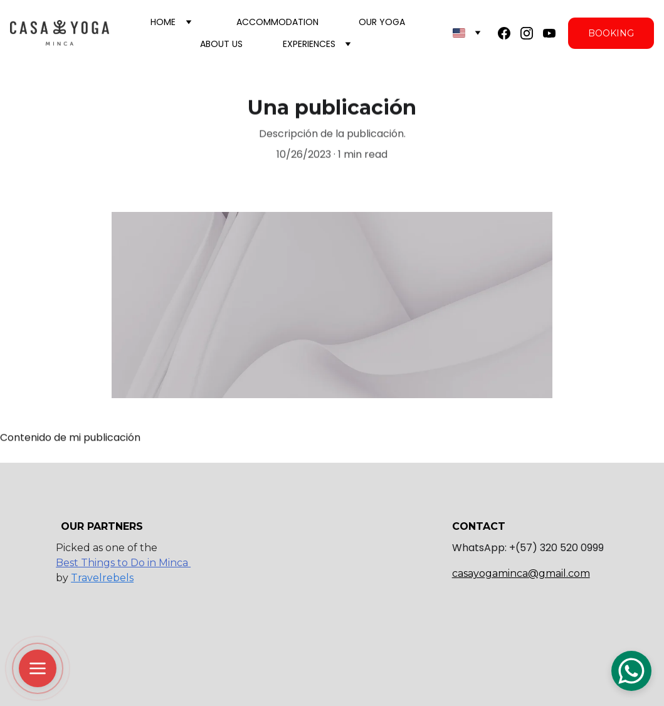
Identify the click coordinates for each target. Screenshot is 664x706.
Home (163, 22)
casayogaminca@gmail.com (521, 573)
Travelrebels (102, 578)
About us (221, 44)
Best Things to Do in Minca (123, 563)
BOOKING (611, 33)
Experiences (309, 44)
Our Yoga (382, 22)
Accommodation (277, 22)
